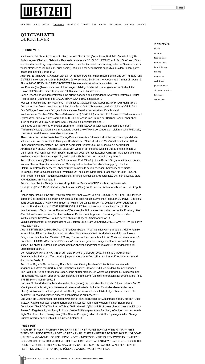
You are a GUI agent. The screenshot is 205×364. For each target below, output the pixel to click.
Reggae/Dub (159, 76)
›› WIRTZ (131, 337)
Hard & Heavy (160, 67)
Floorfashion (160, 62)
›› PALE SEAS (85, 333)
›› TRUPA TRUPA (53, 341)
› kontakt (78, 359)
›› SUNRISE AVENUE (99, 345)
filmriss (85, 25)
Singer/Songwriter (162, 90)
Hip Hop (157, 72)
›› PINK (73, 329)
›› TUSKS (25, 337)
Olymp (157, 49)
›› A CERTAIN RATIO (56, 329)
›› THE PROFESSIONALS (92, 329)
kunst (36, 25)
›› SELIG (113, 329)
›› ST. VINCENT (37, 348)
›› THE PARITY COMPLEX (110, 337)
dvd (94, 25)
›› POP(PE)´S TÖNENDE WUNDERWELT (70, 348)
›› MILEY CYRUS (76, 345)
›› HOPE (68, 341)
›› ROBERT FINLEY (31, 329)
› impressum (87, 359)
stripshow (129, 25)
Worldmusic (159, 99)
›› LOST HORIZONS (64, 333)
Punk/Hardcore (161, 86)
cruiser (102, 25)
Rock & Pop (159, 81)
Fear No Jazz (160, 58)
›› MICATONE (40, 337)
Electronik (159, 53)
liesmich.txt (72, 25)
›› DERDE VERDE (59, 337)
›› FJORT (118, 341)
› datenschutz (97, 359)
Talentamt (158, 95)
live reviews (115, 25)
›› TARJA (60, 345)
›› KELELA (118, 345)
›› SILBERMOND (83, 341)
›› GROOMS (134, 333)
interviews (25, 25)
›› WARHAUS (102, 348)
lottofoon (142, 25)
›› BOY (74, 337)
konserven (58, 25)
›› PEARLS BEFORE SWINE (110, 333)
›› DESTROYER (103, 341)
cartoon (46, 25)
